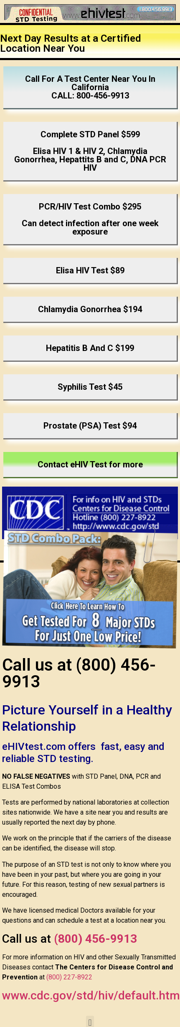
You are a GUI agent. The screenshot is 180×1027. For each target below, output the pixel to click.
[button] (90, 87)
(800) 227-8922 (69, 977)
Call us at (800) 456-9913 (79, 673)
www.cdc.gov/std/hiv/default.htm (91, 995)
